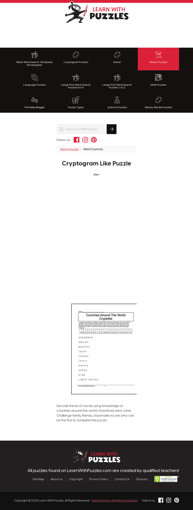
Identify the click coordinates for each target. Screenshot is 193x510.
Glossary (142, 479)
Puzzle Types (76, 103)
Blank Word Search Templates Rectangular (35, 58)
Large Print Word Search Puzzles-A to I (76, 81)
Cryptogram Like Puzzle (96, 164)
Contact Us (122, 479)
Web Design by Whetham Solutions (115, 500)
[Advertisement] (96, 34)
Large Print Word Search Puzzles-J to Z (117, 81)
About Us (57, 479)
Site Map (38, 479)
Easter (117, 57)
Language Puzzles (34, 80)
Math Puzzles (158, 80)
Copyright (76, 479)
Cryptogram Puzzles (76, 57)
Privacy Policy (98, 479)
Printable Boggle (35, 103)
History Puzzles (158, 57)
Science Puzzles (117, 103)
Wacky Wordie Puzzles (158, 103)
